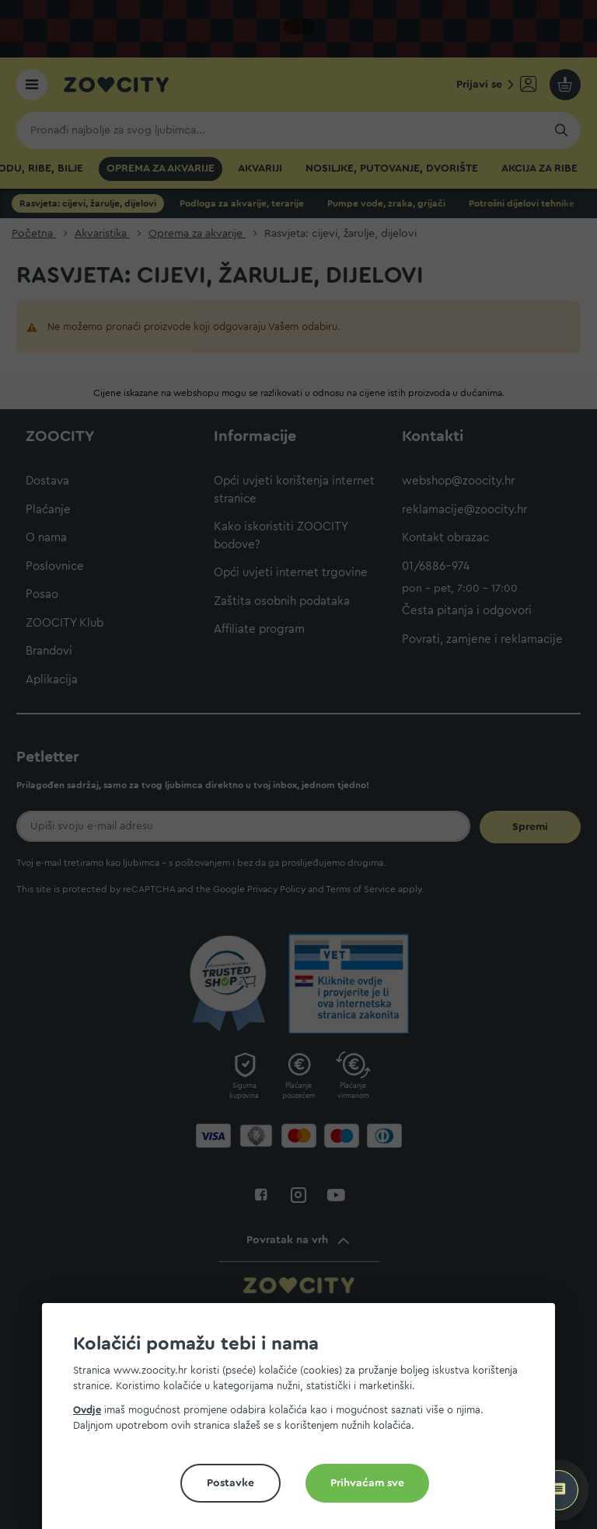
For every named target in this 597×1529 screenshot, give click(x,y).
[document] (304, 1422)
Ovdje (87, 1410)
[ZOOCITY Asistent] (558, 1490)
